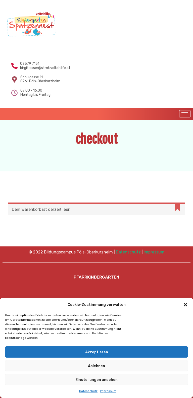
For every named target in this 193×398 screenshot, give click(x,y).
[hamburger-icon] (184, 113)
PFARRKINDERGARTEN (96, 277)
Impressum (108, 391)
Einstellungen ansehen (96, 379)
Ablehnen (96, 366)
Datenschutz (88, 391)
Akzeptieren (96, 352)
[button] (185, 304)
